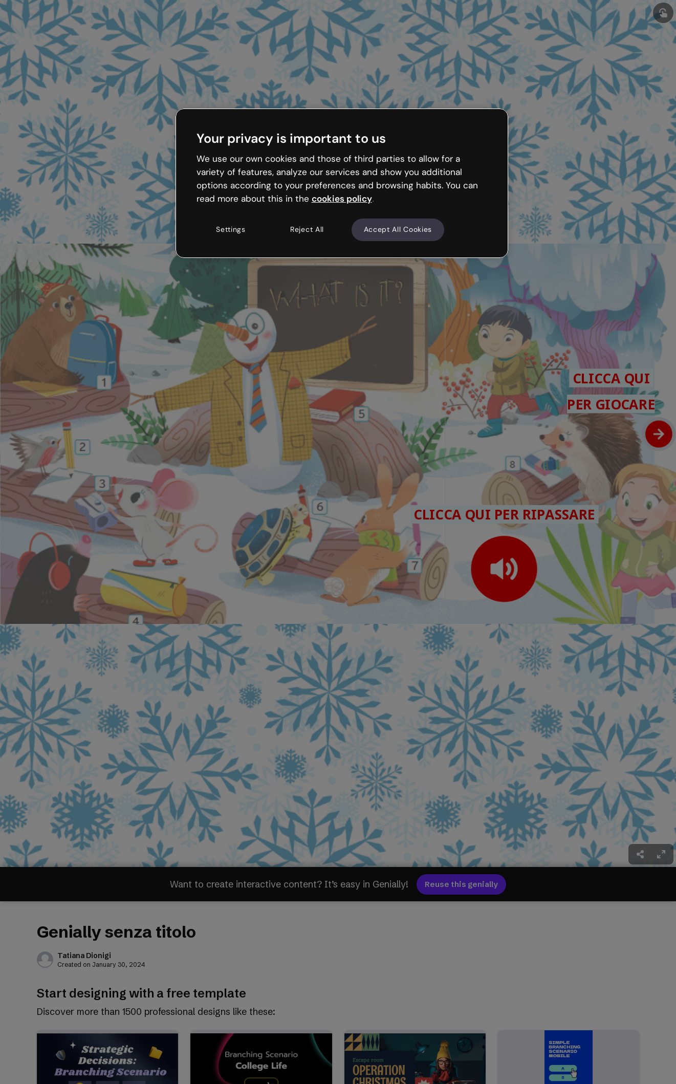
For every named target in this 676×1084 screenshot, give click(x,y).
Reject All (307, 229)
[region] (342, 183)
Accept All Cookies (398, 229)
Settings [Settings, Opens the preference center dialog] (231, 229)
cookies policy (342, 198)
